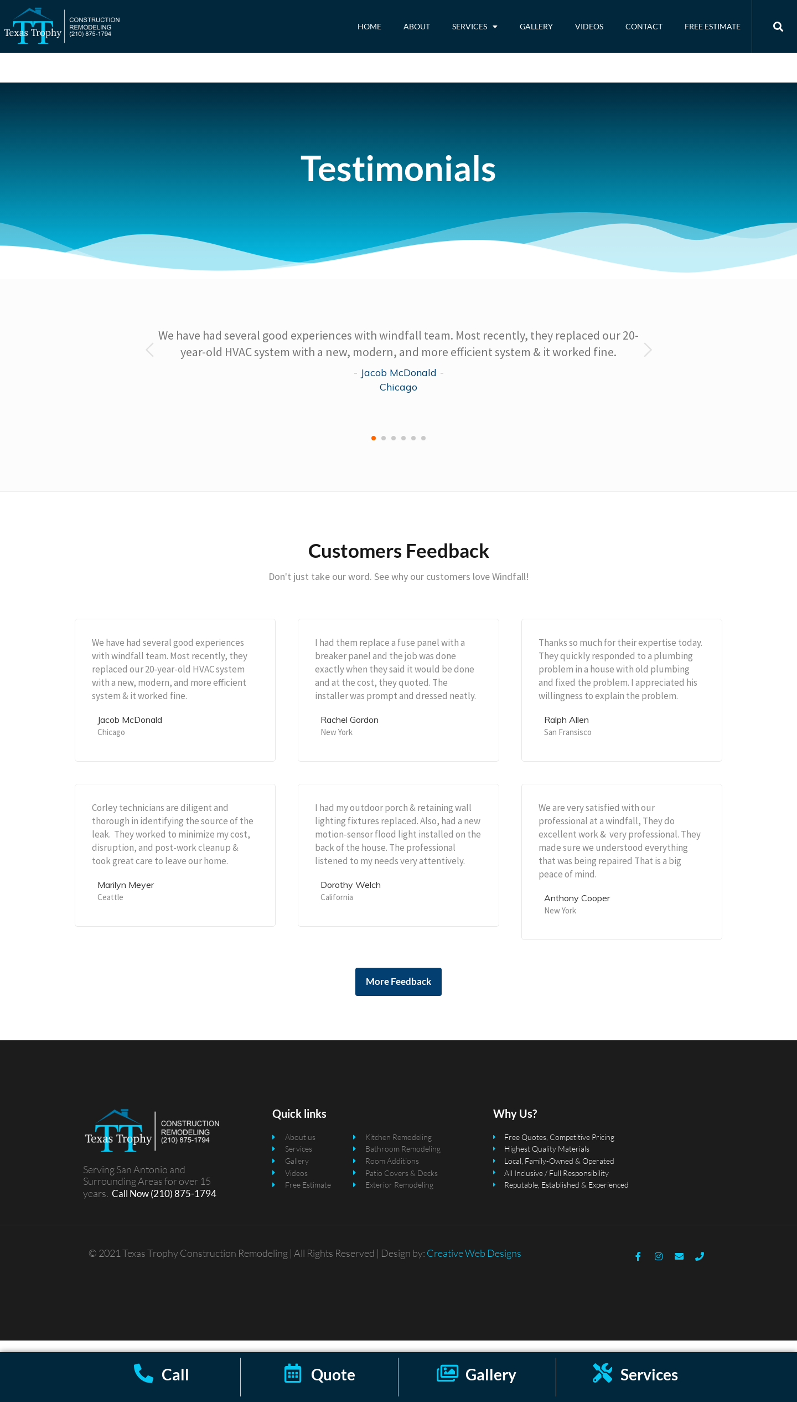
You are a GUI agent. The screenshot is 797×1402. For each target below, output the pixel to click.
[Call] (143, 1373)
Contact (644, 26)
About (416, 26)
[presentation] (150, 361)
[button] (373, 450)
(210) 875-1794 (182, 1205)
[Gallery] (447, 1373)
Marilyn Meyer (125, 896)
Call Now (130, 1205)
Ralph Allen (566, 731)
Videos (589, 26)
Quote (333, 1374)
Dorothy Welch (350, 896)
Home (369, 26)
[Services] (602, 1373)
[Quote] (293, 1373)
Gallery (536, 26)
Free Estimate (713, 26)
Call (175, 1374)
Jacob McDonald (399, 384)
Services (475, 26)
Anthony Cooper (577, 909)
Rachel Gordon (349, 731)
